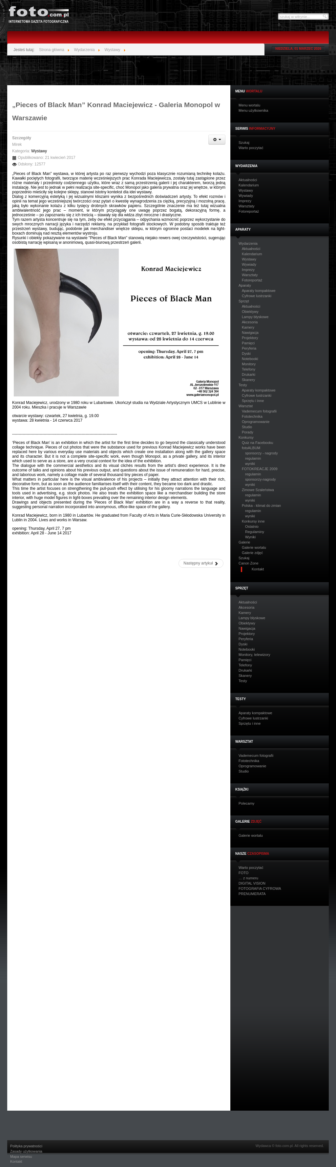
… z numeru (248, 878)
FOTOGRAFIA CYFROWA (260, 888)
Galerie (244, 542)
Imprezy (245, 201)
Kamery (248, 327)
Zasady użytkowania (26, 1151)
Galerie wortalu (254, 547)
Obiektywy (250, 312)
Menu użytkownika (253, 110)
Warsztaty (247, 206)
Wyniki (250, 537)
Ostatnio (252, 526)
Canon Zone (249, 563)
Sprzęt (244, 301)
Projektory (250, 338)
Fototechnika (252, 416)
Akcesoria (250, 322)
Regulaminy (254, 532)
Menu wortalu (249, 105)
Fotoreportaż (249, 211)
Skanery (248, 380)
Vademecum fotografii (259, 411)
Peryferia (249, 348)
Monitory (249, 364)
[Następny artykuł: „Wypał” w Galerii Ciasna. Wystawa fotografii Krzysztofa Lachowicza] (200, 563)
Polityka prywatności (26, 1146)
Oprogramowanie (255, 422)
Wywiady (246, 196)
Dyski (246, 353)
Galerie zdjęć (252, 553)
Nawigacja (250, 333)
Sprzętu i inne (253, 401)
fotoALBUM (251, 448)
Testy (243, 385)
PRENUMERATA (252, 894)
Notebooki (250, 359)
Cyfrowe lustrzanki (256, 296)
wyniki (250, 464)
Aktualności (248, 180)
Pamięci (248, 343)
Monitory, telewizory (254, 655)
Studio (247, 427)
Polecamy (246, 803)
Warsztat (246, 406)
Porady (247, 432)
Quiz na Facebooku (257, 443)
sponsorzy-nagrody (260, 479)
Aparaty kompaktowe (259, 291)
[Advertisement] (168, 70)
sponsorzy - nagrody (261, 453)
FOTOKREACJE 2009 (260, 469)
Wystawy (246, 190)
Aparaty (245, 285)
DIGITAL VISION (252, 883)
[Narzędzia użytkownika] (216, 139)
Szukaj (244, 142)
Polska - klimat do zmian (261, 505)
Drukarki (248, 374)
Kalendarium (249, 185)
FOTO (243, 873)
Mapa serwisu (21, 1156)
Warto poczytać (251, 148)
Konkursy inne (253, 521)
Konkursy (246, 437)
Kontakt (16, 1161)
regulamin (253, 458)
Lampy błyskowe (255, 317)
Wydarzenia (248, 243)
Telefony (248, 369)
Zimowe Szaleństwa (258, 490)
